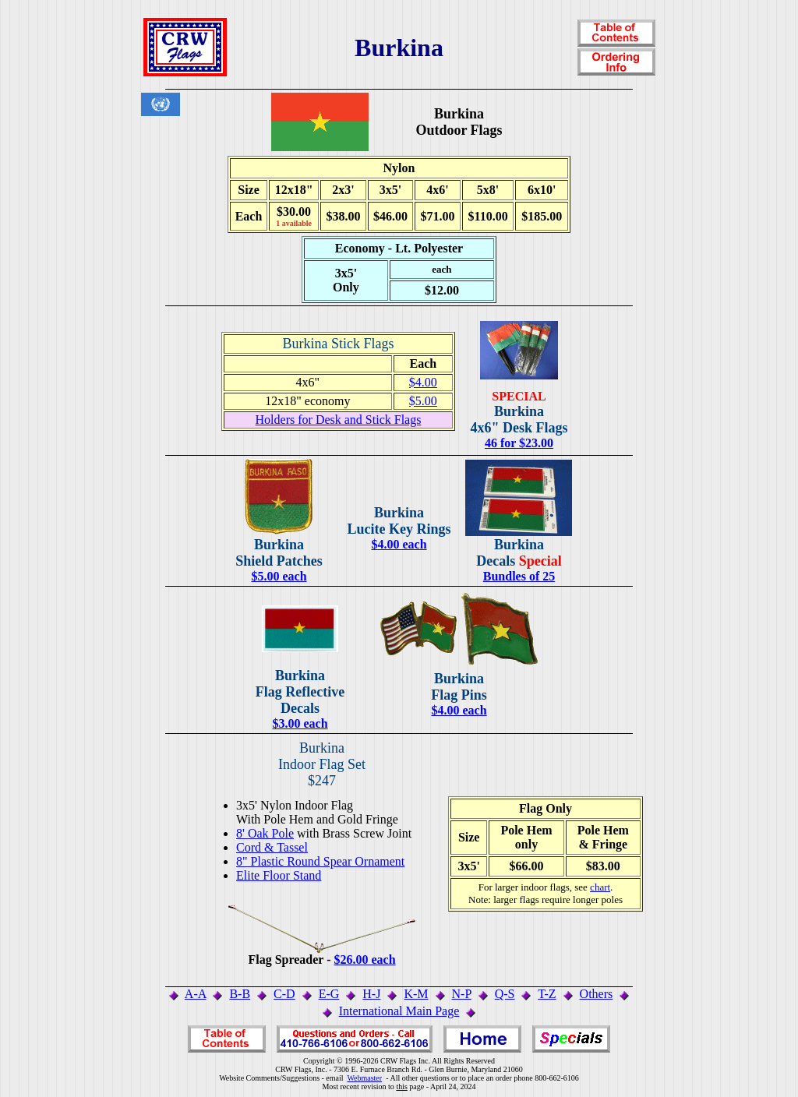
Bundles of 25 (519, 576)
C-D (284, 993)
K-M (416, 993)
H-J (371, 993)
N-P (461, 993)
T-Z (547, 993)
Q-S (505, 993)
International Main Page (399, 1011)
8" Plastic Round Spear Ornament (320, 861)
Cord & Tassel (272, 847)
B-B (239, 993)
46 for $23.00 (519, 443)
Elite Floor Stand (278, 875)
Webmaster (364, 1078)
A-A (196, 993)
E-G (329, 993)
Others (596, 993)
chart (600, 887)
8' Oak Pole (265, 833)
